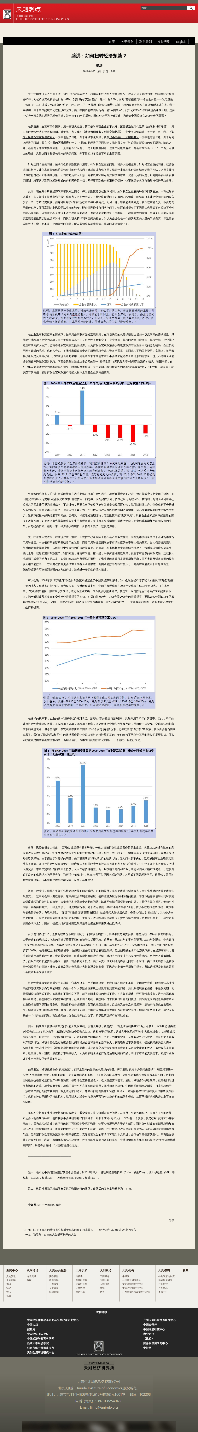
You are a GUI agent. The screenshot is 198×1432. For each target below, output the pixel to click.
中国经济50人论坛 (38, 1334)
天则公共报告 (58, 1270)
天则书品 (80, 1291)
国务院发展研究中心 (155, 1343)
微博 (102, 1288)
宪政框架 (54, 1276)
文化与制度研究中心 (132, 1284)
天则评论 (104, 1276)
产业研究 (163, 1284)
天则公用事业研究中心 (40, 1352)
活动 (8, 1288)
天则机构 (128, 1270)
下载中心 (163, 1291)
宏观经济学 (81, 1284)
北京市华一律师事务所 (40, 1348)
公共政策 (54, 1284)
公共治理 (80, 1288)
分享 (171, 1220)
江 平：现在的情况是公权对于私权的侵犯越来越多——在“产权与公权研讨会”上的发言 (84, 1229)
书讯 (8, 1284)
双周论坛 (32, 1270)
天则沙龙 (104, 1284)
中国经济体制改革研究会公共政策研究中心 (53, 1320)
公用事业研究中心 (131, 1280)
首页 (112, 41)
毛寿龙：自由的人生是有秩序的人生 (54, 1234)
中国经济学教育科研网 (40, 1338)
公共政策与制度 (166, 1276)
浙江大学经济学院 (38, 1343)
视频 (29, 1280)
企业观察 (54, 1288)
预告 (8, 1291)
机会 (8, 1295)
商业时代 (148, 1334)
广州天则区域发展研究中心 (136, 1291)
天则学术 (81, 1270)
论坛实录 (31, 1276)
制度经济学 (81, 1280)
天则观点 (106, 1270)
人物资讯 (11, 1276)
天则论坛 (104, 1280)
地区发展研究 (165, 1280)
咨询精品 (163, 1288)
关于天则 (127, 41)
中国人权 (32, 1324)
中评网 (125, 1276)
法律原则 (54, 1291)
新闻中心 (12, 1270)
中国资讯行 (150, 1324)
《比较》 (148, 1338)
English (181, 41)
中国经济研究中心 (154, 1329)
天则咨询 (164, 1270)
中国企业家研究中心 (132, 1288)
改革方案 (54, 1280)
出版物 (79, 1276)
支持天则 (164, 41)
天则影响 (11, 1280)
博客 (102, 1291)
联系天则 (145, 41)
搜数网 (31, 1329)
